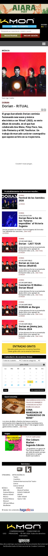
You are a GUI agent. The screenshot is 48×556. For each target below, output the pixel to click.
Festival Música (8, 492)
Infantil (19, 494)
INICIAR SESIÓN (31, 36)
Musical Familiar (23, 490)
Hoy (5, 390)
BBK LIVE (6, 490)
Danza (15, 483)
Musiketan (6, 505)
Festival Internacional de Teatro (24, 481)
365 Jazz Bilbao (8, 503)
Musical (6, 501)
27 (5, 385)
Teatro (15, 477)
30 (24, 385)
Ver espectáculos (37, 390)
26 (42, 382)
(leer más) (27, 231)
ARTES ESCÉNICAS (18, 475)
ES (42, 27)
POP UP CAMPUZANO (33, 437)
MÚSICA (5, 488)
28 (12, 385)
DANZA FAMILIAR (23, 492)
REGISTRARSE (10, 36)
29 (18, 385)
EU (46, 27)
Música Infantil (8, 494)
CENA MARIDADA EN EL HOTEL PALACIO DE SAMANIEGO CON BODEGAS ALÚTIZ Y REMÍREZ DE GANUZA (35, 403)
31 (30, 385)
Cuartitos (16, 479)
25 (36, 382)
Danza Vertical (18, 486)
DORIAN (21, 195)
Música (5, 497)
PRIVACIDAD (13, 533)
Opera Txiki (21, 499)
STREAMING (6, 475)
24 (30, 382)
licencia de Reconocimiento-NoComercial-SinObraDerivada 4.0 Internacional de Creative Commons (25, 545)
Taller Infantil (22, 497)
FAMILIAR (19, 488)
